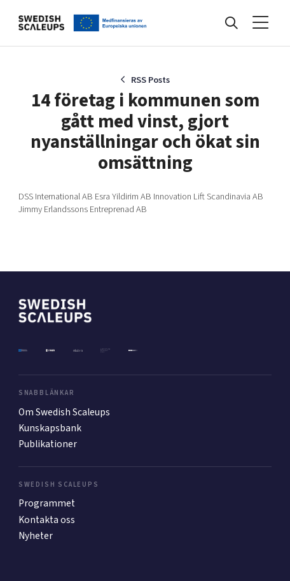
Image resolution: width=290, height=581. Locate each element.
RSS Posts (150, 80)
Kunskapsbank (49, 428)
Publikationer (47, 444)
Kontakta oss (46, 520)
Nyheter (35, 536)
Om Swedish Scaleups (64, 412)
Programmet (46, 503)
